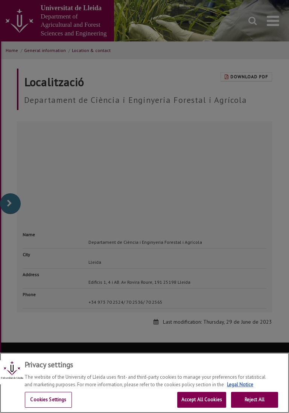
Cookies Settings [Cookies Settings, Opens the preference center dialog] (48, 399)
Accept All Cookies (201, 399)
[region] (144, 383)
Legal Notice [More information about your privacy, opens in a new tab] (240, 384)
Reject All (255, 399)
